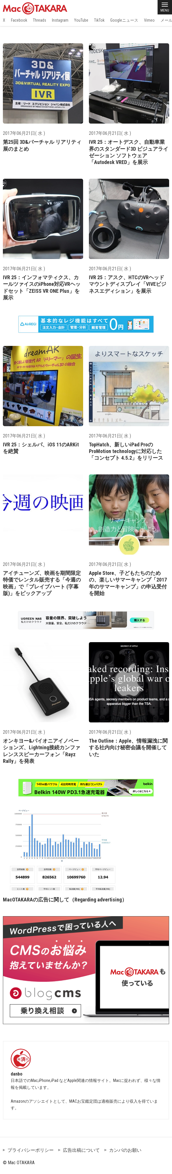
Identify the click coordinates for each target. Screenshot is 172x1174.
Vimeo (149, 20)
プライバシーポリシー (31, 1150)
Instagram (60, 20)
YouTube (81, 20)
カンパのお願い (125, 1150)
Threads (39, 20)
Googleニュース (124, 20)
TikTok (99, 20)
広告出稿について (81, 1150)
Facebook (19, 20)
